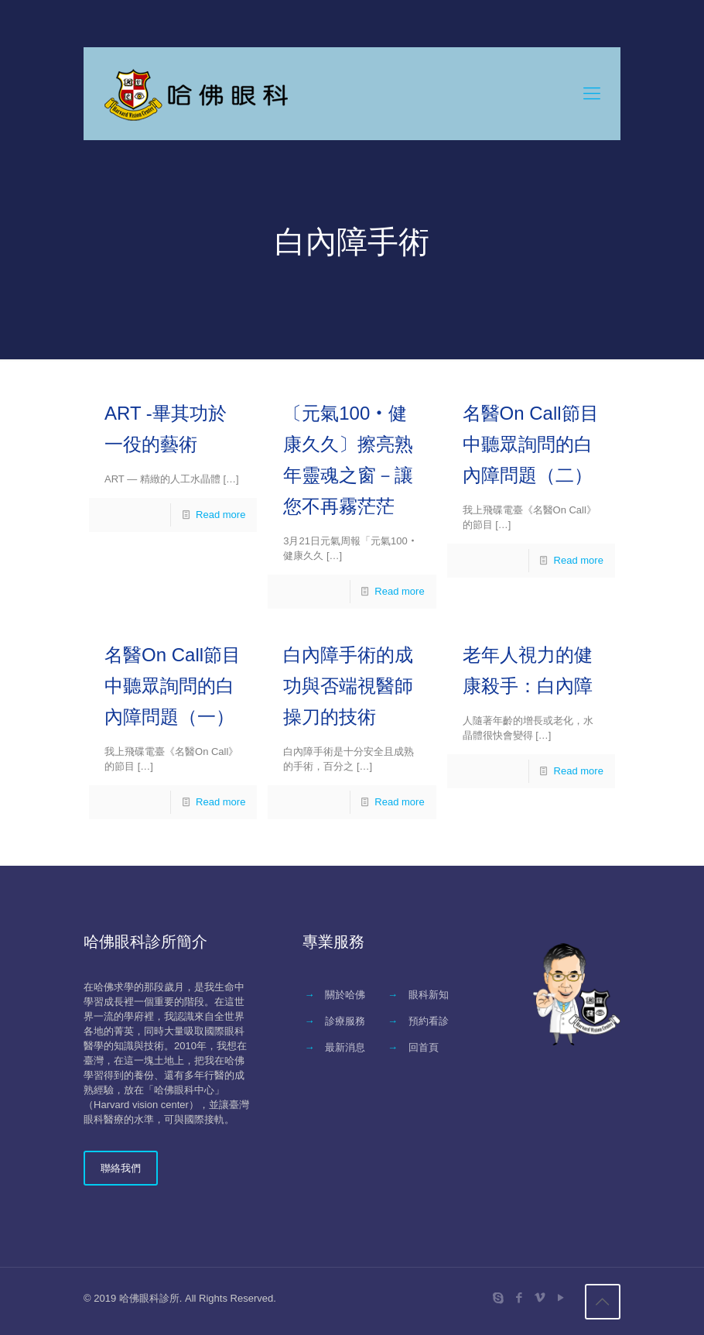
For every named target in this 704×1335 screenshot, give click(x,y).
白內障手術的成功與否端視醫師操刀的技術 (348, 685)
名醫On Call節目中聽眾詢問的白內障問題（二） (531, 444)
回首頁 (423, 1047)
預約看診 (428, 1021)
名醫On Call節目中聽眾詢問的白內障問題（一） (172, 685)
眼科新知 (428, 994)
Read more (220, 514)
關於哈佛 (345, 994)
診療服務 (345, 1021)
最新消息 (345, 1047)
